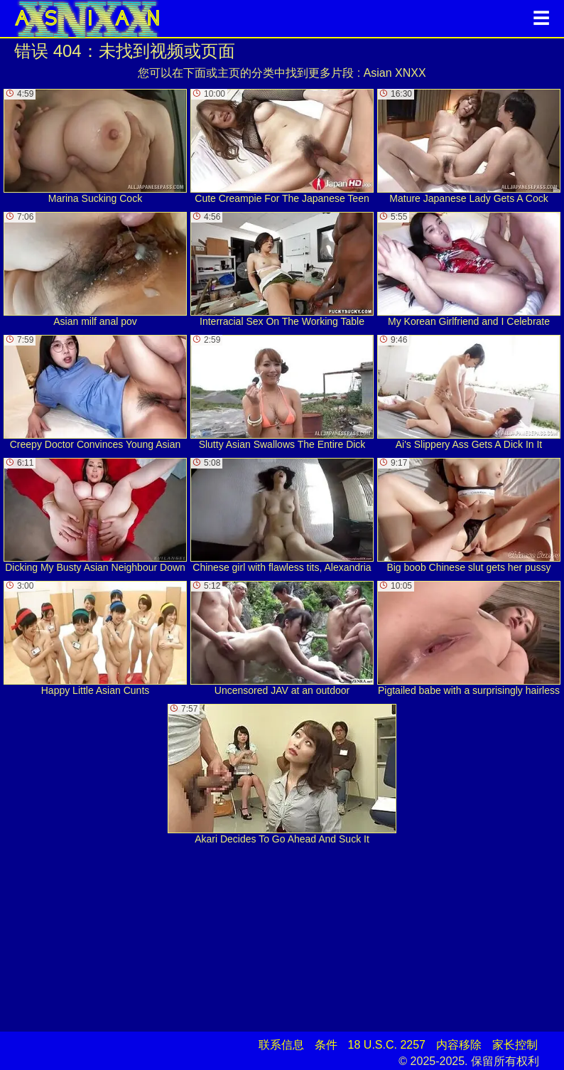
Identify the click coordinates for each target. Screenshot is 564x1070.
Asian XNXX (395, 73)
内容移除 (459, 1045)
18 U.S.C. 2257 (386, 1045)
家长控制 (515, 1045)
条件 (326, 1045)
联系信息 (281, 1045)
